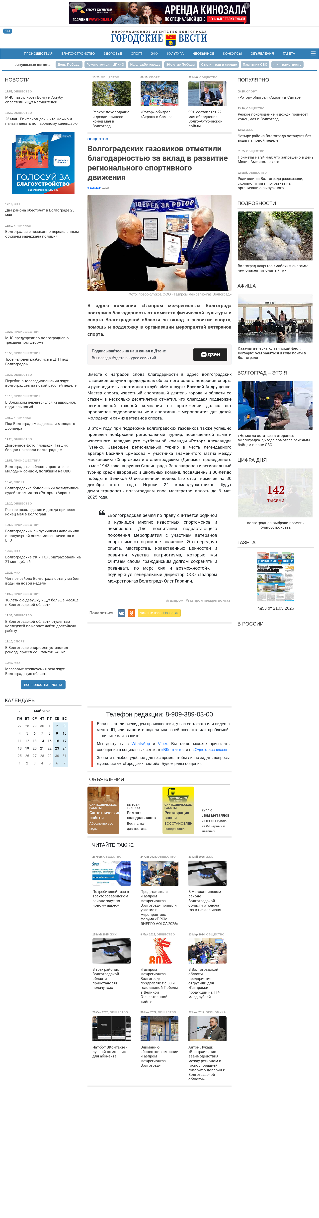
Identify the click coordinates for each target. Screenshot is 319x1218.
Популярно (253, 80)
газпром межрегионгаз (209, 600)
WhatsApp (142, 744)
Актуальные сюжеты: (33, 65)
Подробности (257, 203)
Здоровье (113, 53)
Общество (97, 139)
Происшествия (38, 53)
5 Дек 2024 (94, 187)
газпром (175, 600)
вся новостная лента (43, 684)
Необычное (203, 53)
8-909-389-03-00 (189, 714)
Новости (17, 80)
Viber (162, 744)
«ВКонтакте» (173, 750)
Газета (289, 53)
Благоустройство (78, 53)
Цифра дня (252, 460)
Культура (175, 53)
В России (251, 624)
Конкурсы (232, 53)
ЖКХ (155, 53)
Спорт (136, 53)
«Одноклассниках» (209, 750)
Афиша (247, 286)
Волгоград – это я (262, 373)
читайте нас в (159, 613)
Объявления (262, 53)
